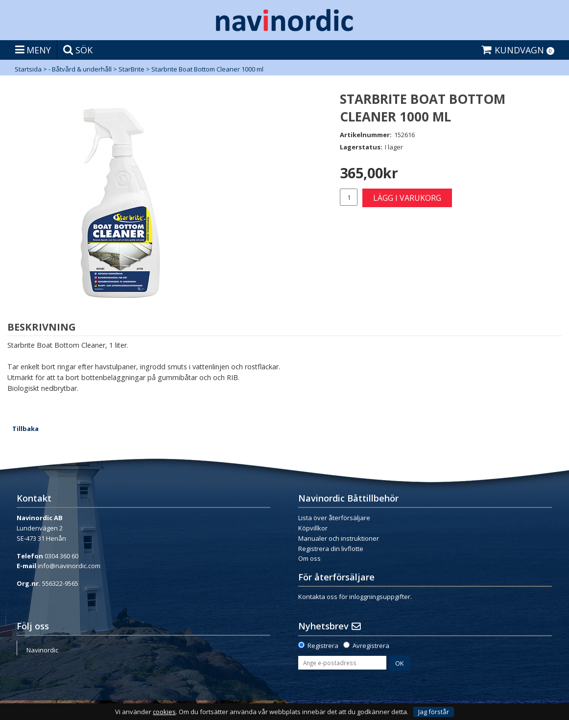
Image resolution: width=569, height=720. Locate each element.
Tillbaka (25, 428)
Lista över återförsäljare (334, 517)
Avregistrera (371, 645)
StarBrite (131, 69)
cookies (164, 712)
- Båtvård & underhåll (80, 69)
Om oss (309, 558)
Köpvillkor (313, 528)
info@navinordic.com (69, 565)
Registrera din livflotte (330, 548)
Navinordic (42, 650)
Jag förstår (433, 711)
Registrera (323, 645)
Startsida (28, 69)
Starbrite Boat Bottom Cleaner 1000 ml (207, 69)
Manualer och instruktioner (338, 538)
